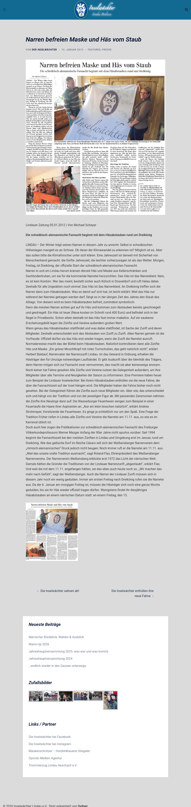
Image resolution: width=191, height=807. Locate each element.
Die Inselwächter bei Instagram (50, 744)
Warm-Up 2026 (39, 644)
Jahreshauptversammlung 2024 (50, 658)
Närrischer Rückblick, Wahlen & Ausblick (56, 637)
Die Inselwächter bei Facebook (50, 737)
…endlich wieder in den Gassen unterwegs (57, 666)
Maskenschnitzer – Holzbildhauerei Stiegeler (59, 751)
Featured (94, 49)
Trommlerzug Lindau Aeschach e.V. (53, 765)
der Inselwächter (44, 49)
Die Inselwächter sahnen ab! (59, 591)
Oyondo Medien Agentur (45, 758)
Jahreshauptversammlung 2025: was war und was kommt (68, 651)
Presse (107, 49)
